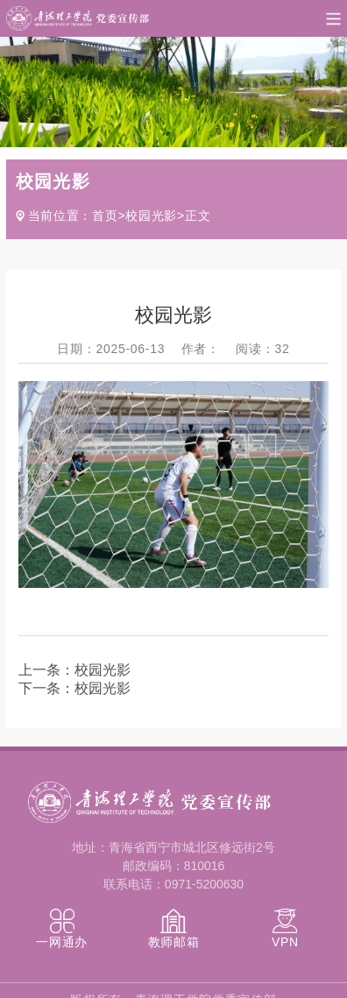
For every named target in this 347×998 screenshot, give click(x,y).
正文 (197, 216)
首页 (104, 216)
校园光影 (151, 216)
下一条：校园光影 (74, 688)
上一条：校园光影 (74, 669)
